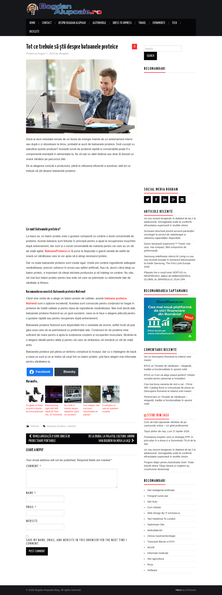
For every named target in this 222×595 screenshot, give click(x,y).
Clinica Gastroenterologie (161, 536)
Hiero (178, 590)
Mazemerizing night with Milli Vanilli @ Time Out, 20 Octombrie (53, 410)
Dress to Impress (122, 23)
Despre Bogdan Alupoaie (72, 23)
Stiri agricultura (155, 558)
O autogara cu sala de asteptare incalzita (110, 408)
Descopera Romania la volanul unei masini (167, 391)
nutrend (71, 426)
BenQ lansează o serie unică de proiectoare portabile (49, 438)
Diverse (35, 426)
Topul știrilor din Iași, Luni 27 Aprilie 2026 (166, 431)
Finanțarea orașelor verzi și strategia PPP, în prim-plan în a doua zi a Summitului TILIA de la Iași (170, 440)
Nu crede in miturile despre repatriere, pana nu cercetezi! (71, 410)
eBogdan (64, 53)
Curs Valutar (154, 507)
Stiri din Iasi (158, 415)
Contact (47, 23)
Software (152, 570)
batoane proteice (56, 426)
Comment (33, 466)
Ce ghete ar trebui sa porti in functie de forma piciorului (34, 408)
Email (31, 507)
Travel (142, 23)
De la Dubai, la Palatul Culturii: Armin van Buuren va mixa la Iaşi (111, 438)
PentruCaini (150, 396)
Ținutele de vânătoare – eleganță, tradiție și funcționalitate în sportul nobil (168, 400)
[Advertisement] (81, 199)
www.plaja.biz (154, 530)
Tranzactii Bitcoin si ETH (160, 541)
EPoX (147, 365)
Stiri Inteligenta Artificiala (160, 490)
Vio (146, 356)
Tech (174, 23)
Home (32, 23)
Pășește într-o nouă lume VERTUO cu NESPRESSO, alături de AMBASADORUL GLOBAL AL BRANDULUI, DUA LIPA (167, 276)
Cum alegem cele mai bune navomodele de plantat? (91, 410)
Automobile (99, 23)
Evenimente (159, 23)
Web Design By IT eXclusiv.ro (163, 513)
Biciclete (34, 31)
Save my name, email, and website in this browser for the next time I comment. (76, 542)
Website (32, 521)
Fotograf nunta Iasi (157, 496)
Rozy (150, 564)
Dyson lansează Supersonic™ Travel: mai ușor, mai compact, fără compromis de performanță (167, 247)
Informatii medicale (157, 553)
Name (31, 493)
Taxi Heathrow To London (161, 518)
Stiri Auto (152, 501)
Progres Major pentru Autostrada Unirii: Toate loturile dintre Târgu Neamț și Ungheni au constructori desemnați (169, 466)
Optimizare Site (155, 524)
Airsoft (150, 547)
